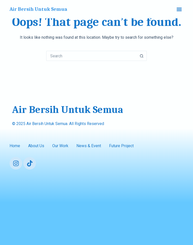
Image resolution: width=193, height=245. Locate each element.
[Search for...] (91, 56)
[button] (179, 9)
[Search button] (142, 56)
